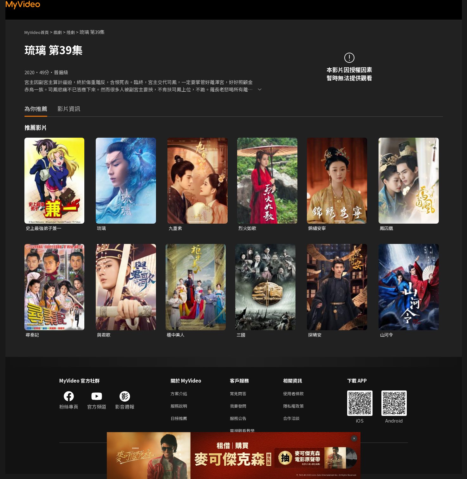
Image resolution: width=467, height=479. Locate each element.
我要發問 (239, 408)
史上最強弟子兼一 (45, 228)
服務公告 (239, 421)
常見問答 (239, 395)
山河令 (387, 335)
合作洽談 (296, 421)
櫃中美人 (176, 335)
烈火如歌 (247, 228)
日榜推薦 (180, 421)
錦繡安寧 (317, 228)
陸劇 (77, 32)
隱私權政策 (299, 408)
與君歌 (104, 335)
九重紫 (176, 228)
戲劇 (63, 32)
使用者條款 (299, 395)
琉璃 (102, 228)
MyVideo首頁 (38, 32)
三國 (241, 335)
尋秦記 (33, 335)
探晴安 (315, 335)
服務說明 (180, 408)
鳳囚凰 (387, 228)
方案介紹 (180, 395)
